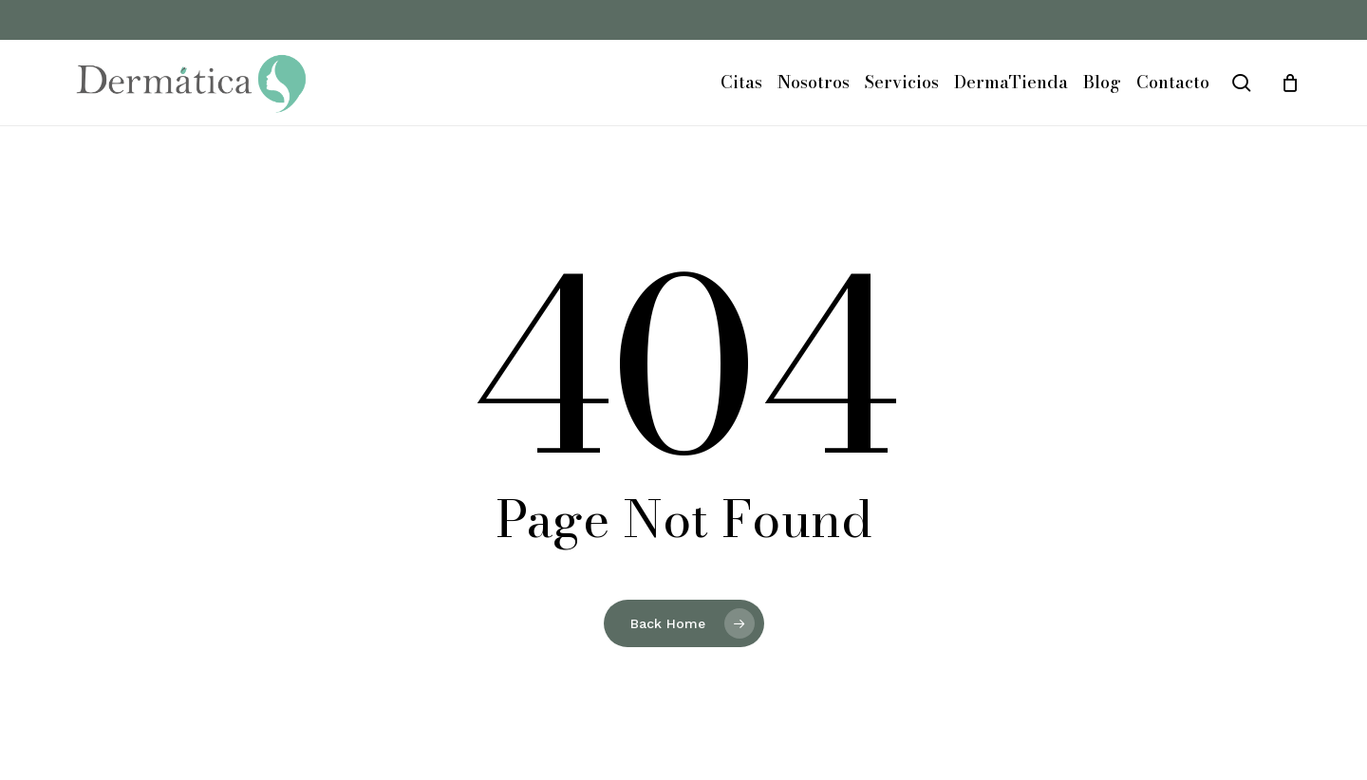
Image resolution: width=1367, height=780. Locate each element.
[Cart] (1290, 82)
